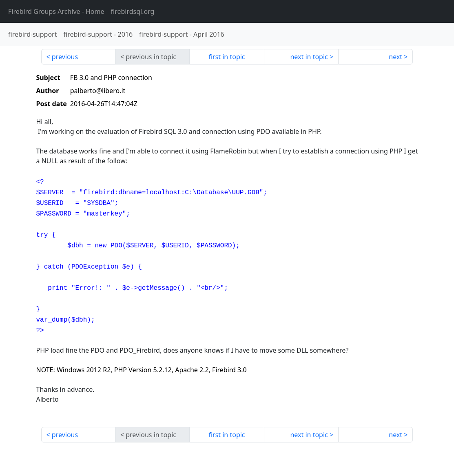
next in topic (309, 56)
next (395, 56)
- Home (56, 11)
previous (65, 56)
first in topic (226, 56)
